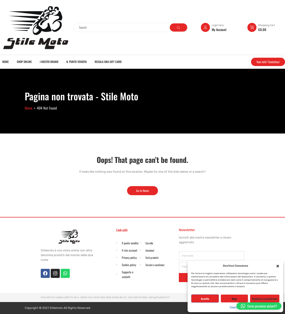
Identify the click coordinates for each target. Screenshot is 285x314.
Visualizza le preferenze (265, 299)
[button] (278, 266)
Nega (234, 299)
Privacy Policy (235, 307)
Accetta (205, 299)
